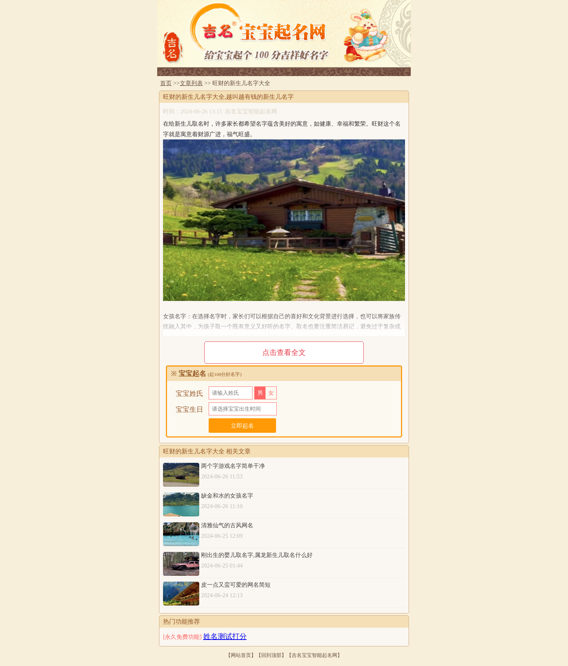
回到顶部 (271, 655)
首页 (166, 83)
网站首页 (241, 655)
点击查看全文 (284, 352)
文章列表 (191, 83)
